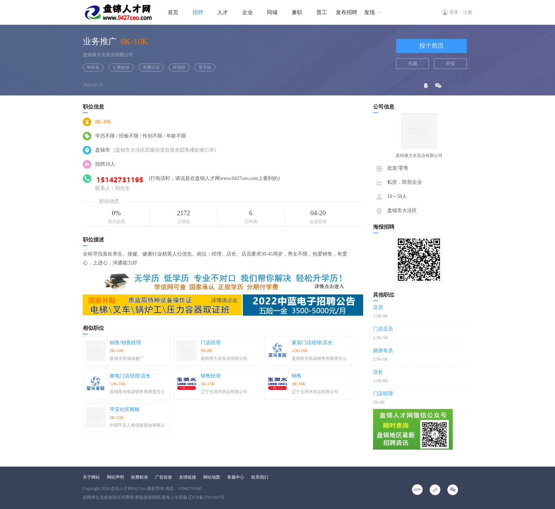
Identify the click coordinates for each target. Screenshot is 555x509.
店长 (378, 372)
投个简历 (431, 45)
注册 (467, 12)
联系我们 (259, 477)
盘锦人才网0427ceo (129, 488)
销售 (297, 376)
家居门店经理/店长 (312, 342)
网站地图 (211, 477)
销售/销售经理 (125, 342)
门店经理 (211, 342)
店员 (378, 307)
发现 (369, 12)
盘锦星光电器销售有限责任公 (319, 358)
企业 (247, 12)
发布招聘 (346, 12)
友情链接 (187, 477)
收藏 (412, 63)
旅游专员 (383, 350)
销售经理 (211, 376)
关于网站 (91, 477)
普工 (321, 12)
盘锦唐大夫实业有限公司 (108, 54)
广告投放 (163, 477)
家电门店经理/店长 (130, 376)
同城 (272, 12)
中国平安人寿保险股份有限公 (137, 425)
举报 (450, 63)
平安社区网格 (124, 409)
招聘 (198, 12)
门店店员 (383, 329)
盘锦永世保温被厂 (127, 358)
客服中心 (235, 477)
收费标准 (139, 477)
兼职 (297, 12)
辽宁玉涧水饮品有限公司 (224, 391)
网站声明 (115, 477)
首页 (173, 12)
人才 (222, 12)
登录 (453, 12)
